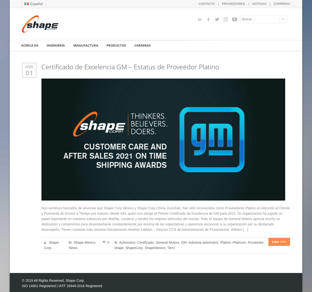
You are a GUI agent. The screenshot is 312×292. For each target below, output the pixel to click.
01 (29, 72)
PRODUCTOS (116, 45)
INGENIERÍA (56, 45)
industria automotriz (196, 242)
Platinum (229, 242)
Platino (217, 242)
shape (258, 242)
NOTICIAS (261, 3)
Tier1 (155, 247)
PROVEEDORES (237, 3)
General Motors (163, 242)
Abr (29, 66)
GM (178, 242)
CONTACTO (212, 3)
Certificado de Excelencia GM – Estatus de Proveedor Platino (126, 66)
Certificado (142, 242)
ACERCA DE (30, 45)
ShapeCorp (121, 247)
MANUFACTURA (86, 45)
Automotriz (125, 242)
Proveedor (244, 242)
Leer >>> (281, 242)
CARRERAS (282, 3)
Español (33, 3)
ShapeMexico (140, 247)
